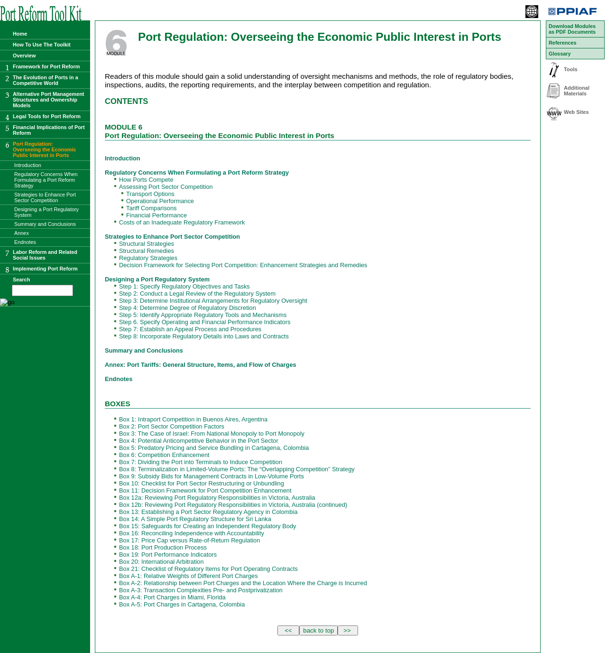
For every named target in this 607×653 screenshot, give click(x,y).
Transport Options (150, 193)
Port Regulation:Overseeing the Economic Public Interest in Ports (44, 149)
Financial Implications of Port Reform (49, 130)
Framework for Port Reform (46, 66)
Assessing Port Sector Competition (166, 186)
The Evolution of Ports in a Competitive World (45, 80)
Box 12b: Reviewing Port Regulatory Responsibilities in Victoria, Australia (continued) (233, 504)
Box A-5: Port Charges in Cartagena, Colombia (182, 604)
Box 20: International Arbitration (161, 561)
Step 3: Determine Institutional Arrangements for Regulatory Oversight (213, 300)
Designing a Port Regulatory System (157, 279)
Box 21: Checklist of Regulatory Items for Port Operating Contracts (208, 568)
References (563, 43)
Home (20, 34)
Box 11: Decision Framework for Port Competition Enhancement (205, 490)
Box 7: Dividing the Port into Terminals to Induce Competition (200, 462)
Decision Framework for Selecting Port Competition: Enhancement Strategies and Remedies (243, 265)
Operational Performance (160, 201)
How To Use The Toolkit (42, 44)
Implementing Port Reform (45, 268)
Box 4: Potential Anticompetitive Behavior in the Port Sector (198, 440)
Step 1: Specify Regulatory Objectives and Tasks (184, 286)
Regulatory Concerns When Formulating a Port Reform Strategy (197, 172)
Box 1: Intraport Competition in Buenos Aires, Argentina (193, 419)
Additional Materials (576, 90)
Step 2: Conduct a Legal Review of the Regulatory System (197, 293)
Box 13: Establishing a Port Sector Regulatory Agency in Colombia (208, 511)
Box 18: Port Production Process (163, 547)
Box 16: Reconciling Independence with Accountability (191, 533)
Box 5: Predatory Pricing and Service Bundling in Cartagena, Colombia (214, 447)
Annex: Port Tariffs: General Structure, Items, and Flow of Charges (200, 364)
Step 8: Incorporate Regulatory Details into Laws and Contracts (204, 336)
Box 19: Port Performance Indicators (168, 554)
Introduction (122, 158)
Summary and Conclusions (144, 350)
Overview (24, 55)
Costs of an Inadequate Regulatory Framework (182, 222)
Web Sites (576, 112)
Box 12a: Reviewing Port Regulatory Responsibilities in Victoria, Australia (217, 497)
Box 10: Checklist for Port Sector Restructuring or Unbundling (201, 483)
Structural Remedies (146, 250)
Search (21, 279)
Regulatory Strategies (148, 257)
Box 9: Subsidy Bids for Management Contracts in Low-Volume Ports (211, 476)
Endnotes (118, 378)
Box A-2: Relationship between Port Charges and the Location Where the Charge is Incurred (243, 583)
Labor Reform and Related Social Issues (45, 255)
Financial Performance (156, 215)
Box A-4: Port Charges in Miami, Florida (172, 597)
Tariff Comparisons (151, 208)
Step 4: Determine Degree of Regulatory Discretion (187, 307)
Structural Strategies (146, 243)
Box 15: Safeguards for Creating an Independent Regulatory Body (207, 526)
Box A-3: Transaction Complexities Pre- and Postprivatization (201, 590)
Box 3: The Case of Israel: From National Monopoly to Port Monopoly (211, 433)
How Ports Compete (146, 179)
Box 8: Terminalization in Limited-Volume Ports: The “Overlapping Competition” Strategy (237, 469)
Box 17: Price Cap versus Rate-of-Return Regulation (189, 540)
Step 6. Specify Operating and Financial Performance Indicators (204, 322)
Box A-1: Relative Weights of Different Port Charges (188, 575)
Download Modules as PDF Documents (572, 29)
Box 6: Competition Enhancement (164, 454)
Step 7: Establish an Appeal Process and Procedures (190, 329)
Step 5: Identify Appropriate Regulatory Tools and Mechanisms (202, 314)
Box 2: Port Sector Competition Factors (171, 426)
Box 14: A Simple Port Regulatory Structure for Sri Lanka (195, 518)
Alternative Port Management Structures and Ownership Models (48, 99)
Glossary (560, 53)
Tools (571, 69)
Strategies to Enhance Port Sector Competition (172, 236)
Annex (21, 233)
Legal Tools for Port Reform (47, 116)
